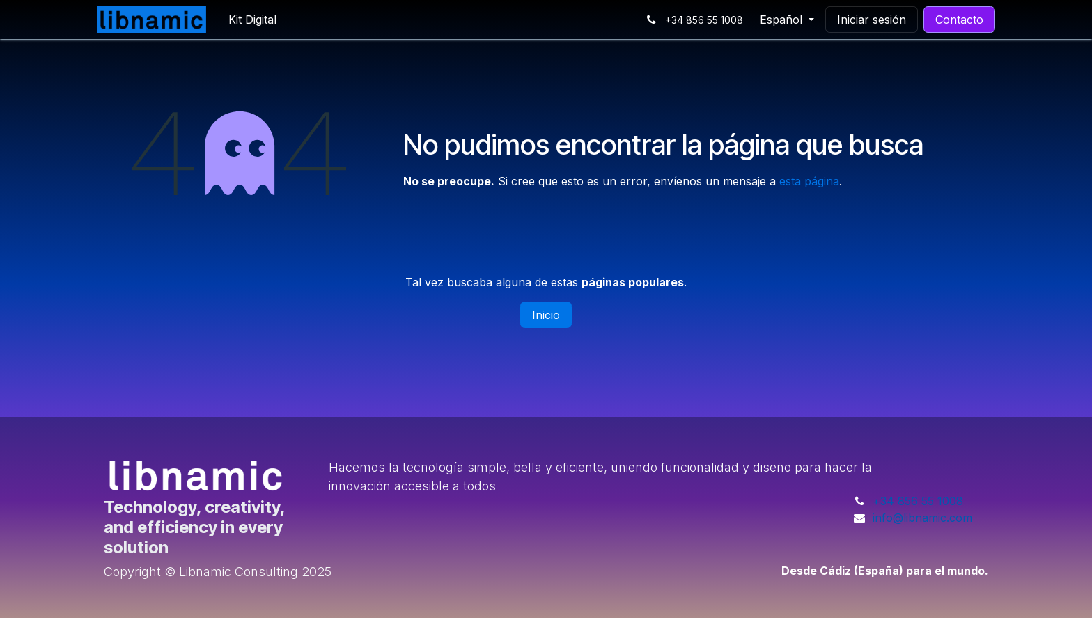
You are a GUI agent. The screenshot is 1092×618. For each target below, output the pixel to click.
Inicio (546, 315)
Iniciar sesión (871, 19)
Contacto (959, 19)
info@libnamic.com (922, 518)
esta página (809, 181)
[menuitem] (252, 19)
